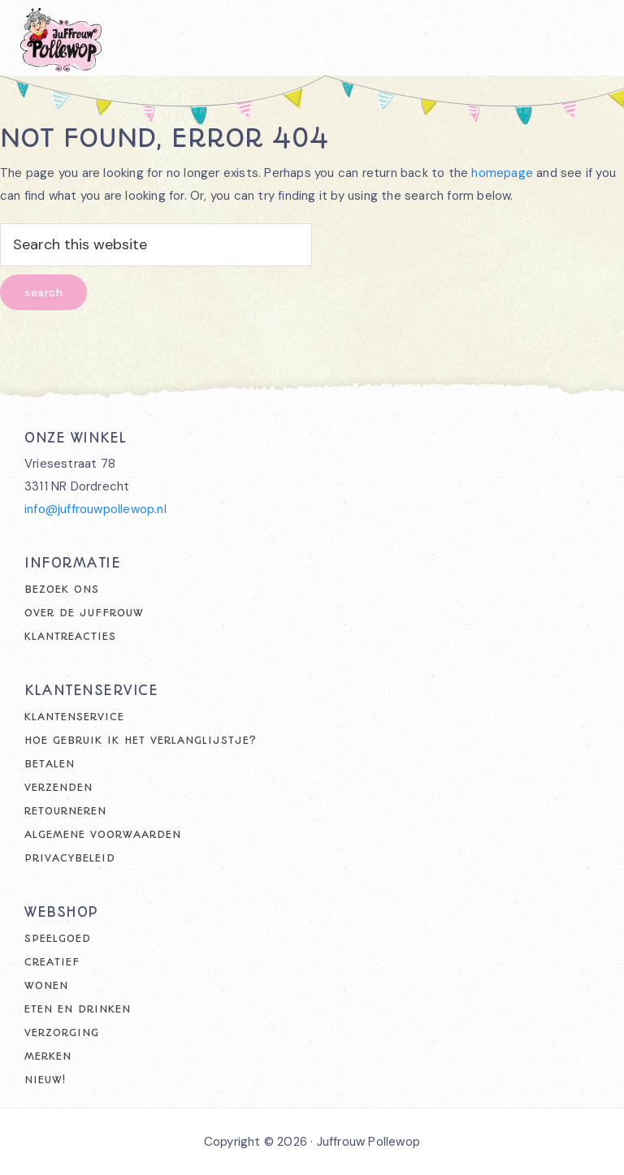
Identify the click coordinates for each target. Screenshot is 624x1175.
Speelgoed (57, 938)
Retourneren (65, 811)
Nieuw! (45, 1079)
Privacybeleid (69, 858)
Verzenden (58, 787)
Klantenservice (74, 717)
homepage (502, 173)
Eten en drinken (77, 1009)
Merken (48, 1056)
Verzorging (61, 1032)
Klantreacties (70, 636)
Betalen (49, 764)
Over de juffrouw (84, 613)
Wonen (46, 985)
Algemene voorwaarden (102, 834)
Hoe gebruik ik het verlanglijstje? (140, 740)
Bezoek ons (61, 589)
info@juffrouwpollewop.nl (95, 509)
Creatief (52, 962)
